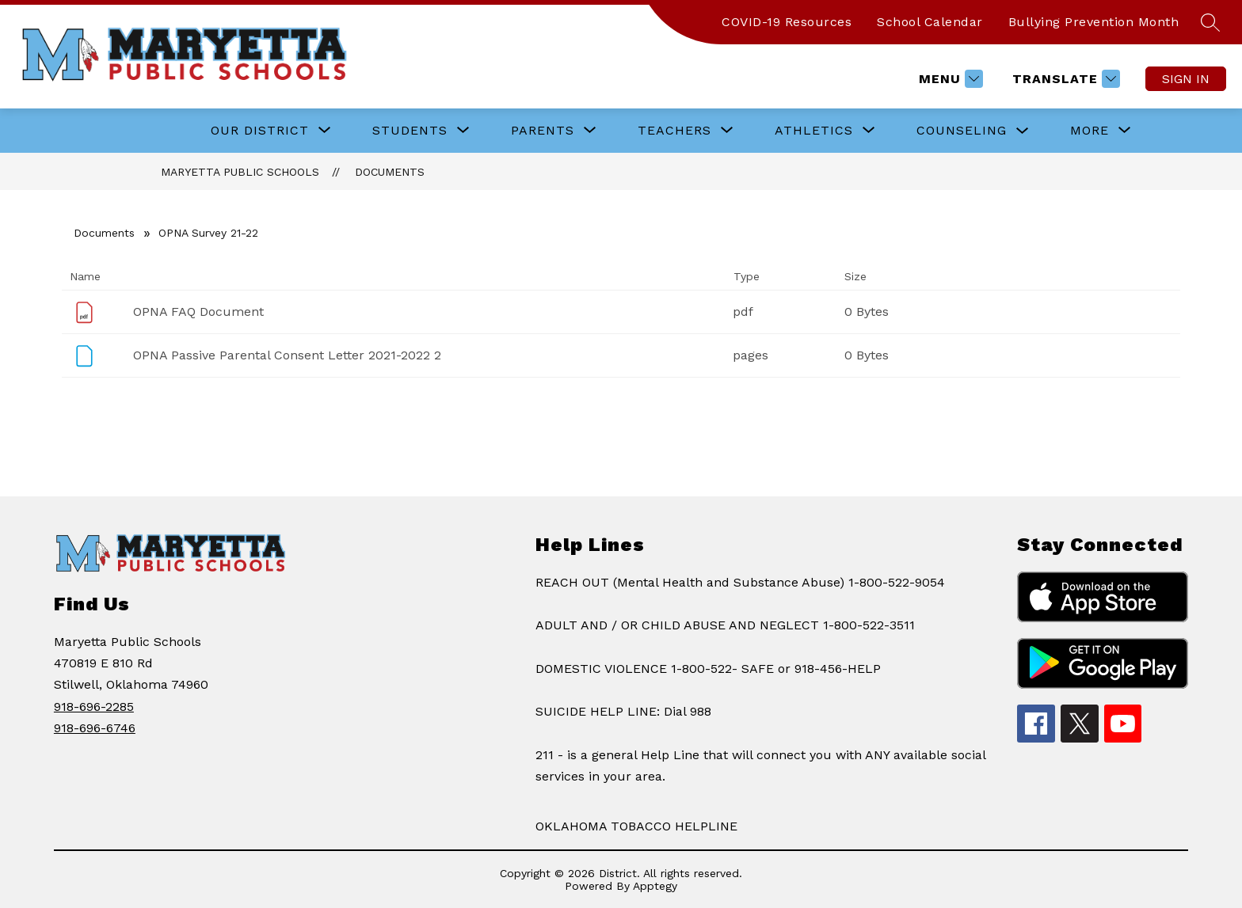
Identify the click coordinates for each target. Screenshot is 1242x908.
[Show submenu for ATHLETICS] (814, 130)
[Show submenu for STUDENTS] (410, 130)
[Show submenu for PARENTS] (542, 130)
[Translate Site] (1064, 79)
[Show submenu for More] (1089, 130)
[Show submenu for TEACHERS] (674, 130)
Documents (390, 171)
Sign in (1186, 78)
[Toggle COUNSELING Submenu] (1022, 131)
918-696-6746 (94, 727)
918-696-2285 (94, 706)
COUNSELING (961, 130)
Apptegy (655, 886)
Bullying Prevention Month (1093, 21)
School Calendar (930, 21)
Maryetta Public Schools (240, 171)
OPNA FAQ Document (198, 311)
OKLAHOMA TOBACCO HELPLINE (636, 826)
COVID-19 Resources (786, 21)
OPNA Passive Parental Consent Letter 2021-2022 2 (287, 355)
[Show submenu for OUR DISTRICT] (260, 130)
